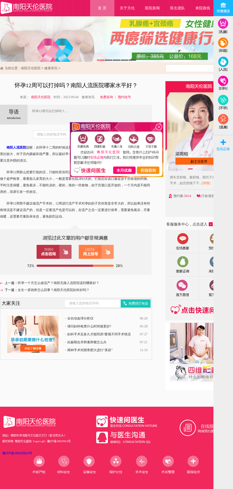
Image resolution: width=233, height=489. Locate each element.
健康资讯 (50, 68)
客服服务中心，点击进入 (189, 224)
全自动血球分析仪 (80, 318)
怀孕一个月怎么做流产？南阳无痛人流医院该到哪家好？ (58, 283)
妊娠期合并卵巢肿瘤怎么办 (86, 342)
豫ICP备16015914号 (17, 453)
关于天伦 (127, 8)
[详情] (210, 183)
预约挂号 (124, 97)
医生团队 (177, 8)
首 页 (102, 8)
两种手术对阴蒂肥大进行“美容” (90, 350)
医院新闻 (152, 8)
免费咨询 (106, 97)
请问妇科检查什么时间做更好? (89, 326)
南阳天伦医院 (31, 68)
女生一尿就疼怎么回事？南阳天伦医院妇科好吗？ (53, 290)
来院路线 (202, 8)
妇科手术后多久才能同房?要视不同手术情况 (99, 334)
